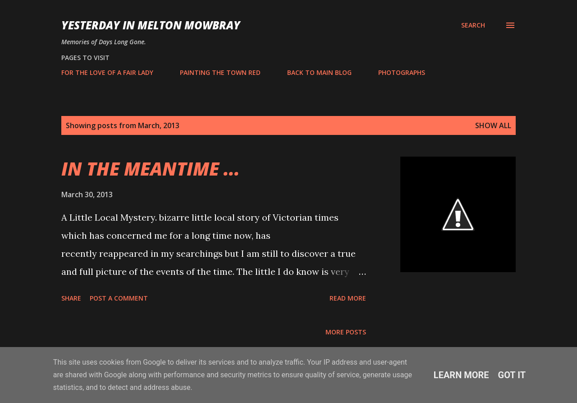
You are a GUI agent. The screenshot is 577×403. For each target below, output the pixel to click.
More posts (345, 332)
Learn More (461, 375)
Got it (512, 375)
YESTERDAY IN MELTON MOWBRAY (150, 25)
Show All (493, 125)
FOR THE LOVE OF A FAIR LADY (107, 72)
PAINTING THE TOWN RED (220, 72)
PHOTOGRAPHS (401, 72)
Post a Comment (119, 298)
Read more (348, 298)
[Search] (473, 25)
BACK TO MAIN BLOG (319, 72)
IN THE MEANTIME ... (150, 168)
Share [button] (71, 298)
